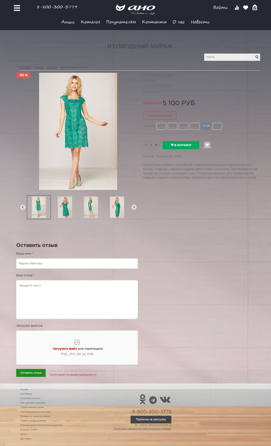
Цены (23, 434)
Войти (221, 7)
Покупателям (121, 21)
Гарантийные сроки (32, 407)
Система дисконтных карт (35, 412)
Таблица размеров (159, 116)
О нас (179, 21)
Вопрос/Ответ (29, 430)
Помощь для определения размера (41, 425)
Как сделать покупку (32, 403)
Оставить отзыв (31, 373)
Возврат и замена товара (35, 416)
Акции (68, 21)
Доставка (25, 439)
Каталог (90, 21)
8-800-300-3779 (57, 6)
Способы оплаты (30, 398)
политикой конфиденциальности (73, 375)
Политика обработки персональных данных (142, 429)
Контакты (154, 21)
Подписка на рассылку (151, 419)
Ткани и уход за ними (33, 421)
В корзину (181, 145)
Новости (200, 21)
